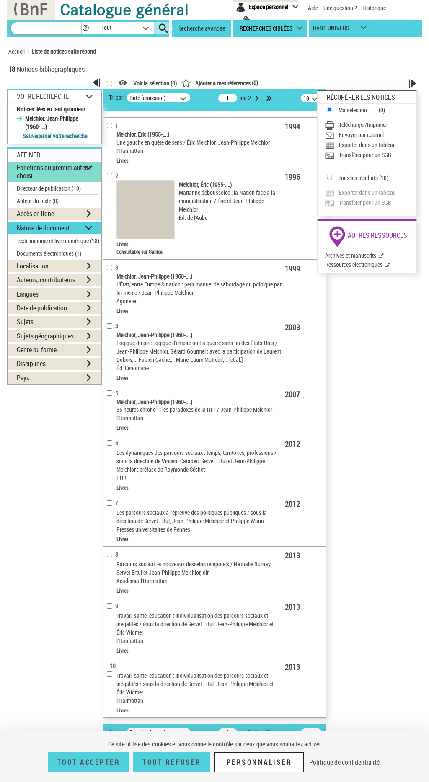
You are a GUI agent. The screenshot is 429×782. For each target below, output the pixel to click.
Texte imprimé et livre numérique (58, 241)
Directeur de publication (49, 188)
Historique (374, 8)
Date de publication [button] (42, 307)
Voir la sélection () (155, 83)
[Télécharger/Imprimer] (370, 125)
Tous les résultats (358, 178)
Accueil (16, 51)
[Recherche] (46, 28)
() (219, 83)
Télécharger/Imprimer (363, 125)
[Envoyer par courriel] (370, 135)
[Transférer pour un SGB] (370, 155)
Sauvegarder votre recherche (55, 136)
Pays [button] (23, 377)
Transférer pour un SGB (365, 155)
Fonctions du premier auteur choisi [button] (53, 171)
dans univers (331, 30)
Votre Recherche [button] (43, 96)
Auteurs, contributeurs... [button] (48, 279)
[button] (85, 28)
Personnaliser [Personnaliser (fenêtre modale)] (259, 762)
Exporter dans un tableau (367, 145)
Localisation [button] (33, 266)
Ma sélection (353, 110)
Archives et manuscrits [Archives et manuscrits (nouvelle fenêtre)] (350, 255)
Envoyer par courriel (361, 135)
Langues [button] (28, 294)
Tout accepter (88, 762)
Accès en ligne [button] (35, 213)
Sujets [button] (25, 321)
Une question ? (340, 8)
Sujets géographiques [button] (45, 336)
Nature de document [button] (43, 227)
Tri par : (117, 97)
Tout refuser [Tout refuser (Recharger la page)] (171, 762)
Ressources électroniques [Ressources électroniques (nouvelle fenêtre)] (353, 264)
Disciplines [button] (31, 363)
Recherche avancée (201, 28)
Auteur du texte (38, 201)
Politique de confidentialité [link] (344, 762)
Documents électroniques (49, 253)
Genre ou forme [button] (37, 349)
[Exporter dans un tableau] (370, 145)
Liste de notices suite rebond (63, 51)
